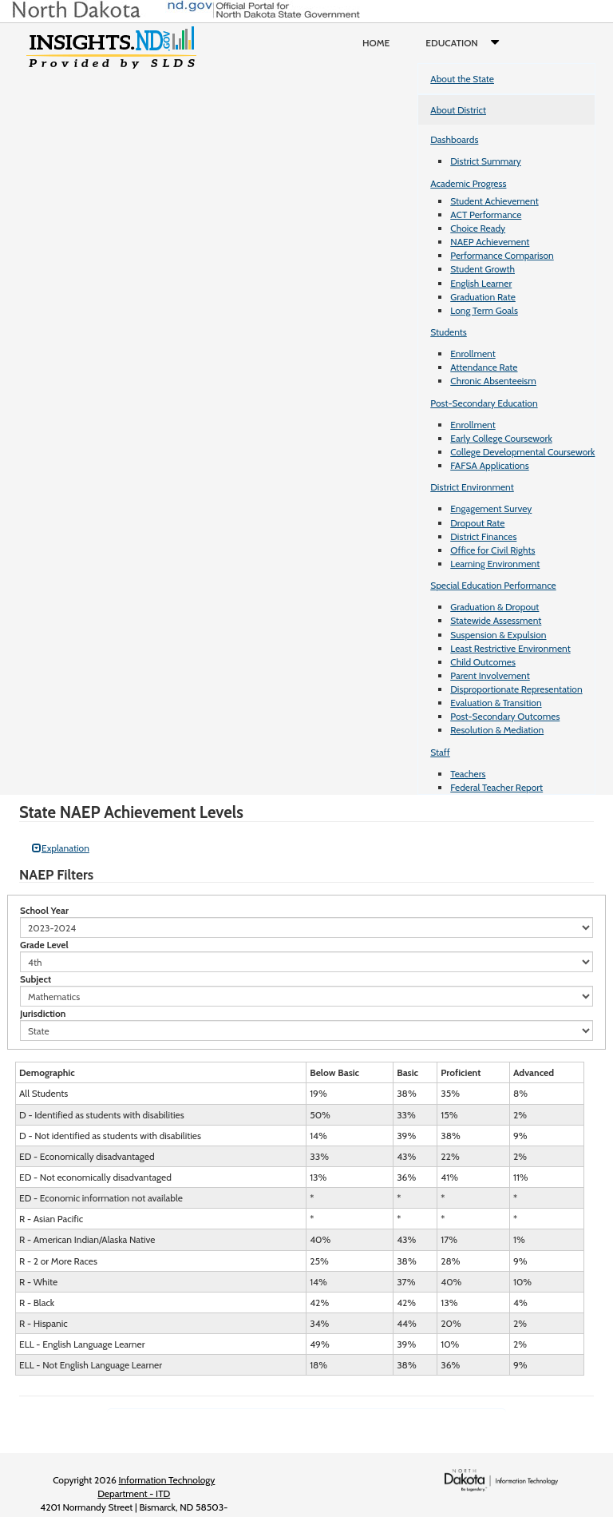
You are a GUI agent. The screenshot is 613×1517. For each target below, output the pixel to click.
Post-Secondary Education (483, 403)
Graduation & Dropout (494, 607)
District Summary (485, 161)
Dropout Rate (477, 523)
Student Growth (482, 269)
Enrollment (472, 353)
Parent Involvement (490, 675)
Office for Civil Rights (492, 550)
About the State (462, 79)
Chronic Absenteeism (493, 381)
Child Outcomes (483, 662)
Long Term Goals (484, 310)
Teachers (467, 774)
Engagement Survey (491, 508)
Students (448, 332)
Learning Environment (495, 564)
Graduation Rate (483, 297)
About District (458, 110)
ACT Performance (485, 214)
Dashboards (454, 139)
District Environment (472, 487)
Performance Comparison (502, 255)
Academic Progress (468, 183)
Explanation (60, 848)
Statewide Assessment (495, 620)
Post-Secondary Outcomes (505, 716)
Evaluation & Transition (495, 703)
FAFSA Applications (489, 465)
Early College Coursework (501, 438)
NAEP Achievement (489, 242)
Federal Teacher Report (496, 787)
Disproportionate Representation (516, 689)
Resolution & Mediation (497, 730)
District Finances (483, 536)
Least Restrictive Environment (510, 648)
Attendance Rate (483, 367)
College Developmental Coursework (522, 452)
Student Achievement (494, 201)
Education (465, 43)
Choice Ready (477, 228)
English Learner (481, 283)
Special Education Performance (493, 585)
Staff (440, 752)
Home (376, 43)
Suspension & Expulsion (498, 635)
